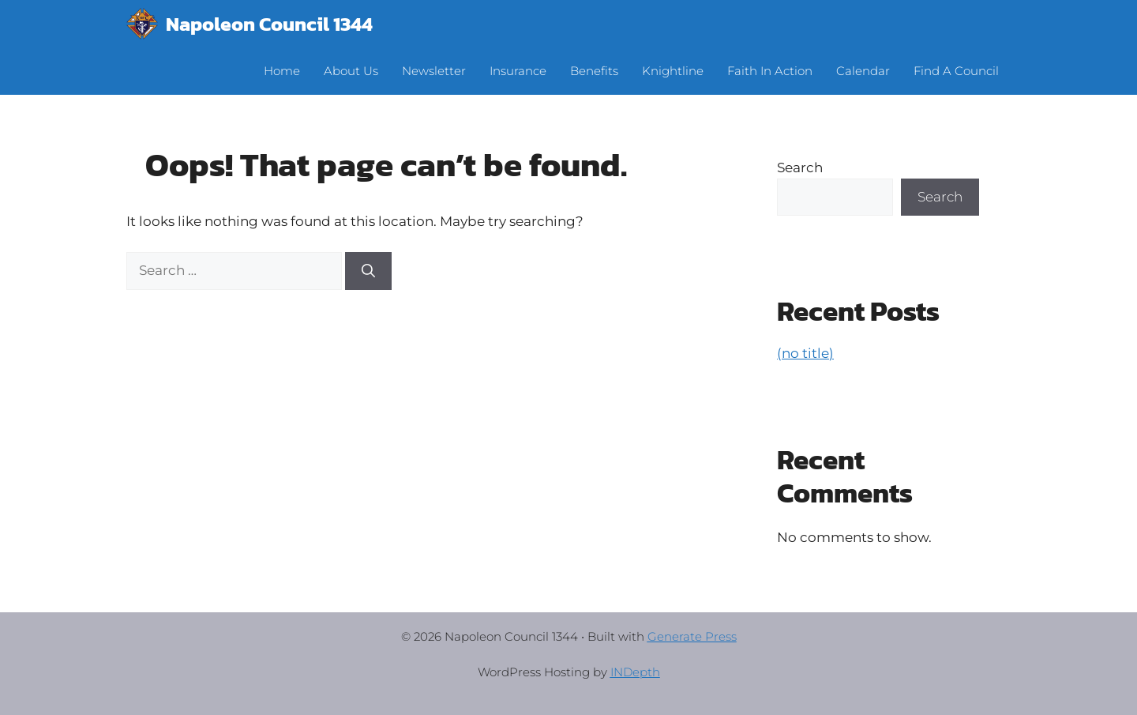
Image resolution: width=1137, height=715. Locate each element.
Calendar (863, 70)
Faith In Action (769, 70)
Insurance (518, 70)
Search (800, 167)
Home (282, 70)
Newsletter (434, 70)
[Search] (368, 271)
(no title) (805, 353)
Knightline (673, 70)
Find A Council (956, 70)
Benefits (594, 70)
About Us (351, 70)
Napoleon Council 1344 (269, 24)
